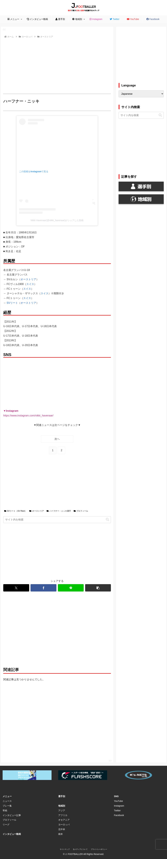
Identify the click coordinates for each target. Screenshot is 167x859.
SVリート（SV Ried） (15, 511)
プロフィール (81, 511)
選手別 (61, 796)
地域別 (61, 805)
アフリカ (62, 815)
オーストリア (28, 279)
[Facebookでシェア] (43, 588)
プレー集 (7, 805)
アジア (61, 810)
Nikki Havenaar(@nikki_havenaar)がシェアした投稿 (57, 220)
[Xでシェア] (16, 588)
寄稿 (5, 810)
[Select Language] (141, 93)
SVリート (12, 302)
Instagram (119, 805)
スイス (30, 284)
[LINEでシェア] (71, 588)
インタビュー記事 (12, 815)
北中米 (61, 829)
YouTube (118, 801)
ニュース (7, 801)
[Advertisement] (57, 66)
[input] (57, 519)
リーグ (6, 824)
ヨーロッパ (64, 824)
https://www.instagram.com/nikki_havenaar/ (28, 415)
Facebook (119, 815)
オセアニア (64, 819)
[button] (107, 519)
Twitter (117, 810)
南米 (60, 834)
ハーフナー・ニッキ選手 (59, 511)
